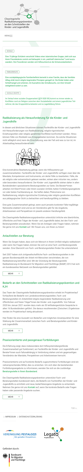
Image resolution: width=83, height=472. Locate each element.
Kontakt (23, 227)
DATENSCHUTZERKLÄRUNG (30, 417)
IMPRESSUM (10, 417)
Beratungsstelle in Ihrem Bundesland (20, 371)
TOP (74, 408)
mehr (10, 274)
